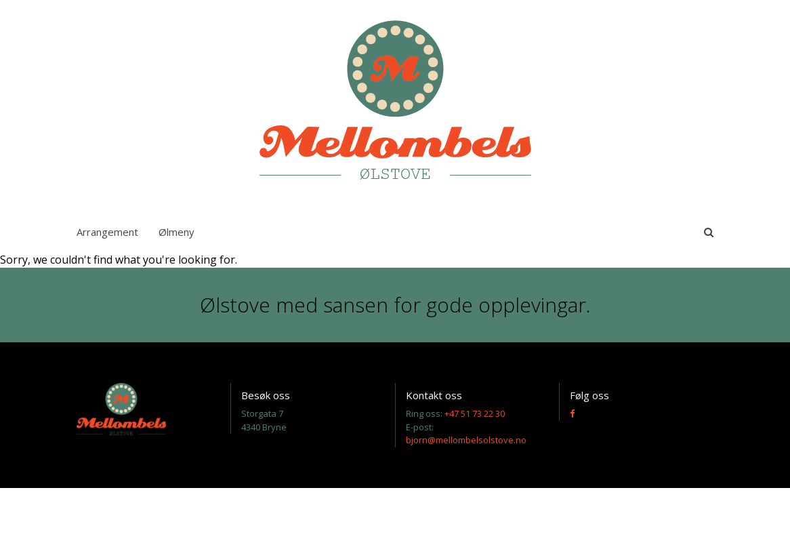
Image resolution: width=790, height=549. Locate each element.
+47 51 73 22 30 (474, 413)
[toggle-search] (709, 231)
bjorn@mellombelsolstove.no (466, 440)
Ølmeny (176, 232)
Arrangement (107, 232)
